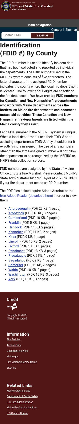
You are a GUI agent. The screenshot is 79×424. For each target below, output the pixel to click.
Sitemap (71, 30)
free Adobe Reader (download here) (26, 196)
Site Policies (13, 339)
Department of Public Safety (22, 396)
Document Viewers (17, 350)
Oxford (13, 246)
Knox (12, 237)
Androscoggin (18, 209)
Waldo (13, 270)
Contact (56, 30)
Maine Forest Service (18, 390)
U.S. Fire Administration (20, 402)
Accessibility (14, 345)
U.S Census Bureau (17, 413)
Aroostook (16, 213)
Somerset (15, 265)
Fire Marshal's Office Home (22, 362)
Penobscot (16, 251)
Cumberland (17, 218)
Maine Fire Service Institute (22, 407)
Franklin (14, 223)
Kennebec (15, 232)
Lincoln (13, 241)
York (11, 279)
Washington (17, 274)
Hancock (15, 227)
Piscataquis (17, 256)
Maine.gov (12, 356)
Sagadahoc (16, 260)
